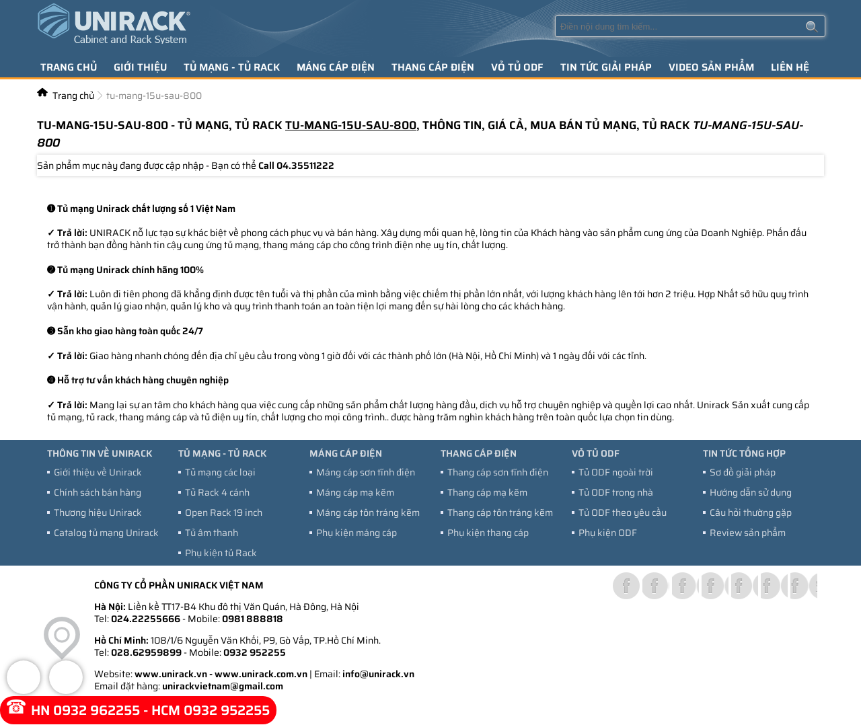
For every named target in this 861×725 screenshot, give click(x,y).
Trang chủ (68, 67)
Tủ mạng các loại (220, 472)
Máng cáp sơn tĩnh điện (365, 472)
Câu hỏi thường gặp (751, 512)
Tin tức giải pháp (606, 67)
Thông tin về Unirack (99, 453)
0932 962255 (96, 710)
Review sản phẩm (748, 532)
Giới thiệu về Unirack (98, 472)
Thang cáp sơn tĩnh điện (497, 472)
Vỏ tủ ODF (517, 67)
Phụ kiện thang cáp (488, 532)
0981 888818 (252, 618)
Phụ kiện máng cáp (356, 532)
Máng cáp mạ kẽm (355, 492)
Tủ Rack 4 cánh (217, 492)
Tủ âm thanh (211, 532)
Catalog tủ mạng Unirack (106, 532)
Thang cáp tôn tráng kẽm (500, 512)
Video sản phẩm (711, 67)
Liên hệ (790, 67)
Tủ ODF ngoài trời (615, 472)
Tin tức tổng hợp (744, 453)
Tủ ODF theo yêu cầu (622, 512)
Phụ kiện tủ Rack (221, 552)
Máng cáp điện (336, 67)
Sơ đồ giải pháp (743, 472)
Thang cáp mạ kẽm (487, 492)
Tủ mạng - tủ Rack (232, 67)
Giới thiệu (140, 67)
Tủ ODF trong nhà (615, 492)
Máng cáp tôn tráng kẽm (368, 512)
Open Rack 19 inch (223, 512)
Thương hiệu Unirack (98, 512)
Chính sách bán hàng (97, 492)
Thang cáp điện (432, 67)
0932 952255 (254, 652)
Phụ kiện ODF (607, 532)
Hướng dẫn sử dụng (751, 492)
